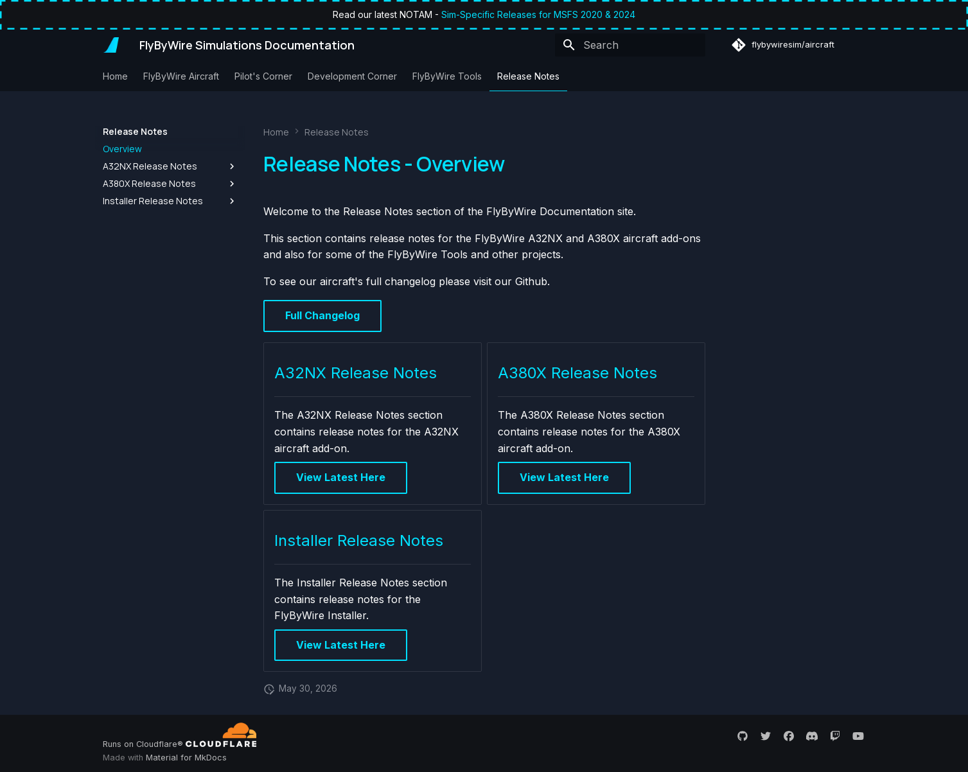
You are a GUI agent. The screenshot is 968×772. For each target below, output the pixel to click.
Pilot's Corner (263, 76)
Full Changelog (322, 315)
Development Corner (352, 76)
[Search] (630, 45)
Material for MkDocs (186, 757)
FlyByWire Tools (447, 76)
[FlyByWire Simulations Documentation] (111, 45)
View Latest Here (340, 477)
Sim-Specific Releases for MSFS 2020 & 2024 (538, 14)
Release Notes (528, 76)
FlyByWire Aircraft (181, 76)
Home (115, 76)
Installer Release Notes (358, 540)
